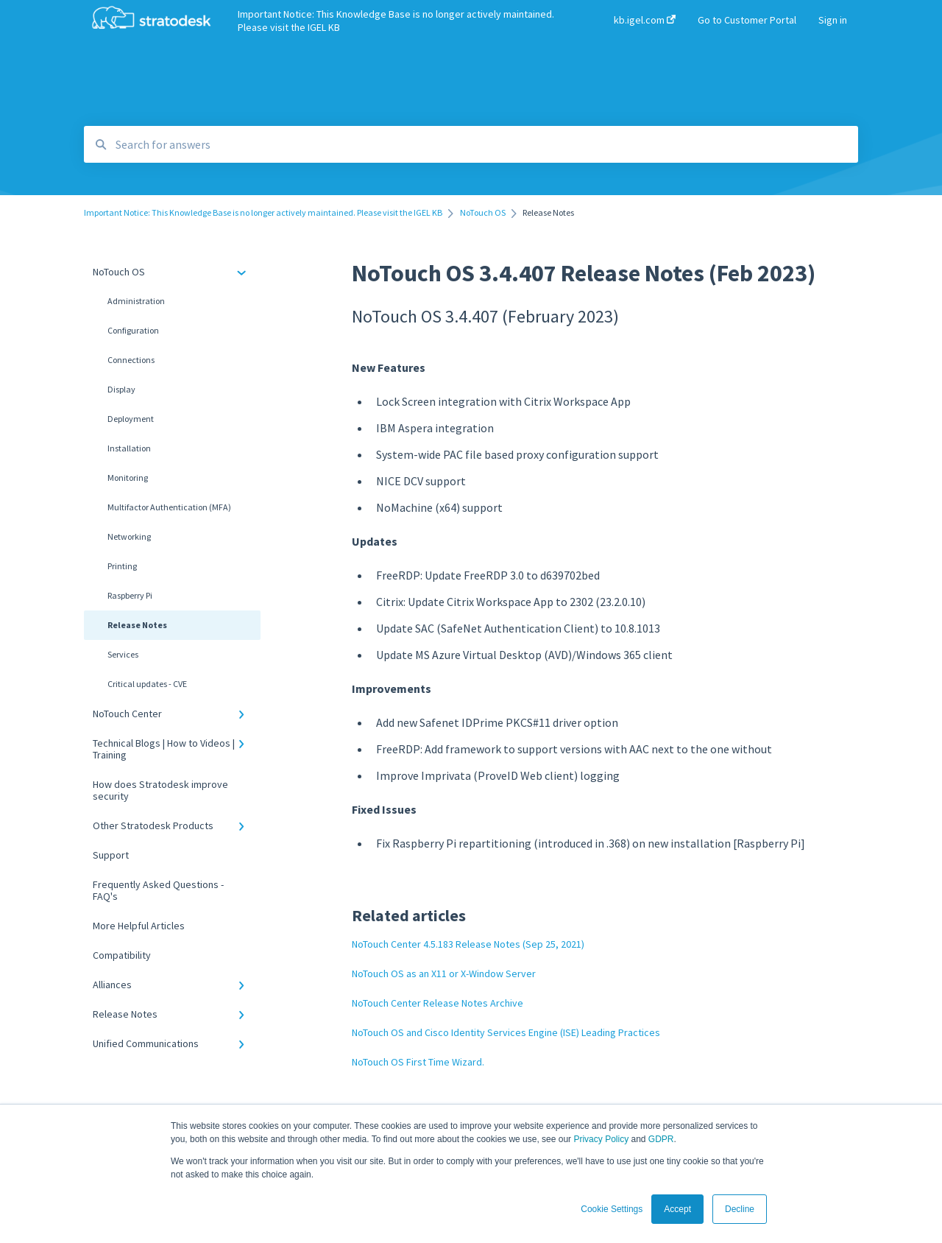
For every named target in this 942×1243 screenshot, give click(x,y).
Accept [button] (677, 1209)
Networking (129, 536)
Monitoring (127, 477)
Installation (129, 448)
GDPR (661, 1139)
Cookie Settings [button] (611, 1209)
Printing (122, 565)
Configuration (133, 330)
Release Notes (137, 624)
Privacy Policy (600, 1139)
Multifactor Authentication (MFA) (169, 507)
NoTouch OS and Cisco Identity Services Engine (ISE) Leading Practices (506, 1032)
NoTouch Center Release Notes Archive (437, 1003)
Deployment (130, 418)
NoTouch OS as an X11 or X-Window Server (444, 973)
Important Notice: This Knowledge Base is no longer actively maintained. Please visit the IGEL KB (396, 20)
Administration (136, 300)
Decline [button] (739, 1209)
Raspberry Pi (129, 595)
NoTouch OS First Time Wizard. (418, 1061)
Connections (131, 359)
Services (122, 654)
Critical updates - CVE (147, 683)
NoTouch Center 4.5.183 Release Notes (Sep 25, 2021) (468, 944)
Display (121, 389)
